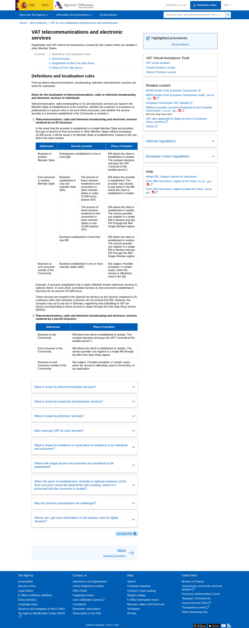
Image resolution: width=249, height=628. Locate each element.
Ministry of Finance (193, 581)
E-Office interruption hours (142, 599)
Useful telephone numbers (88, 586)
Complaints (79, 604)
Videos (152, 126)
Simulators (133, 608)
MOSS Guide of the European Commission (173, 90)
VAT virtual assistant (158, 62)
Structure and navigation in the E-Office (41, 608)
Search (131, 581)
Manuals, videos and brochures (145, 604)
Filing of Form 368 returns (67, 67)
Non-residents (38, 22)
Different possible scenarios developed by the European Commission (179, 109)
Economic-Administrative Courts (201, 593)
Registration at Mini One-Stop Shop (73, 63)
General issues (61, 58)
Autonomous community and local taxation (202, 588)
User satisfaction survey (89, 599)
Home (23, 22)
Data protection (27, 599)
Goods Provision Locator (160, 67)
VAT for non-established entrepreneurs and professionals (84, 22)
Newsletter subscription (86, 608)
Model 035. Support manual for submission (171, 176)
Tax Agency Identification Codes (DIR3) (41, 615)
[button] (228, 5)
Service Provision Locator (161, 72)
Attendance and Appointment (90, 581)
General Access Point (196, 603)
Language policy (28, 604)
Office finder (80, 590)
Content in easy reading (141, 590)
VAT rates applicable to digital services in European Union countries (176, 120)
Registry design (136, 595)
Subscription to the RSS (87, 613)
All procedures (108, 14)
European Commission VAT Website (169, 103)
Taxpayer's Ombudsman (196, 598)
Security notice (27, 586)
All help (131, 613)
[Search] (195, 15)
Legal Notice (25, 590)
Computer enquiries (139, 586)
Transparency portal (195, 607)
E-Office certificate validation (35, 595)
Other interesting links (195, 612)
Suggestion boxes (83, 595)
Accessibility (25, 581)
